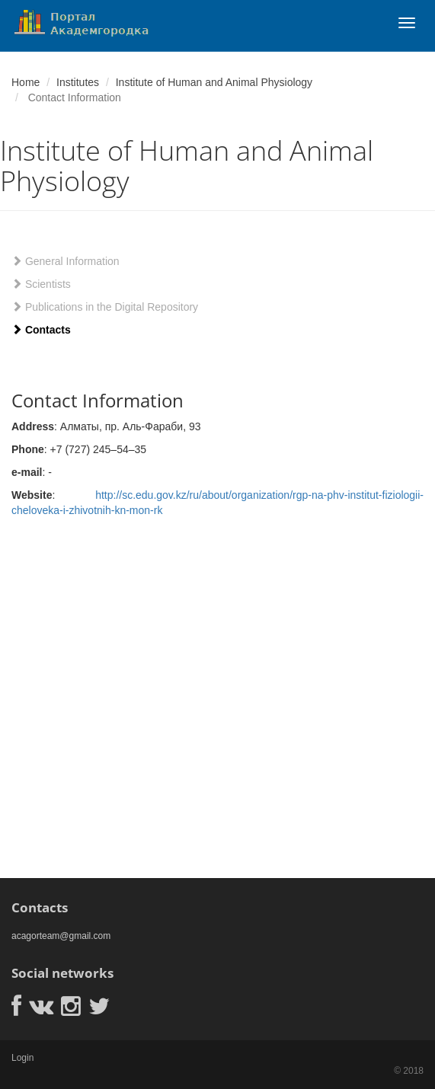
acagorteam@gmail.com (60, 936)
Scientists (41, 284)
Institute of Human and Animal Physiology (214, 82)
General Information (65, 261)
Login (22, 1057)
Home (25, 82)
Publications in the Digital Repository (104, 307)
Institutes (77, 82)
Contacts (41, 330)
